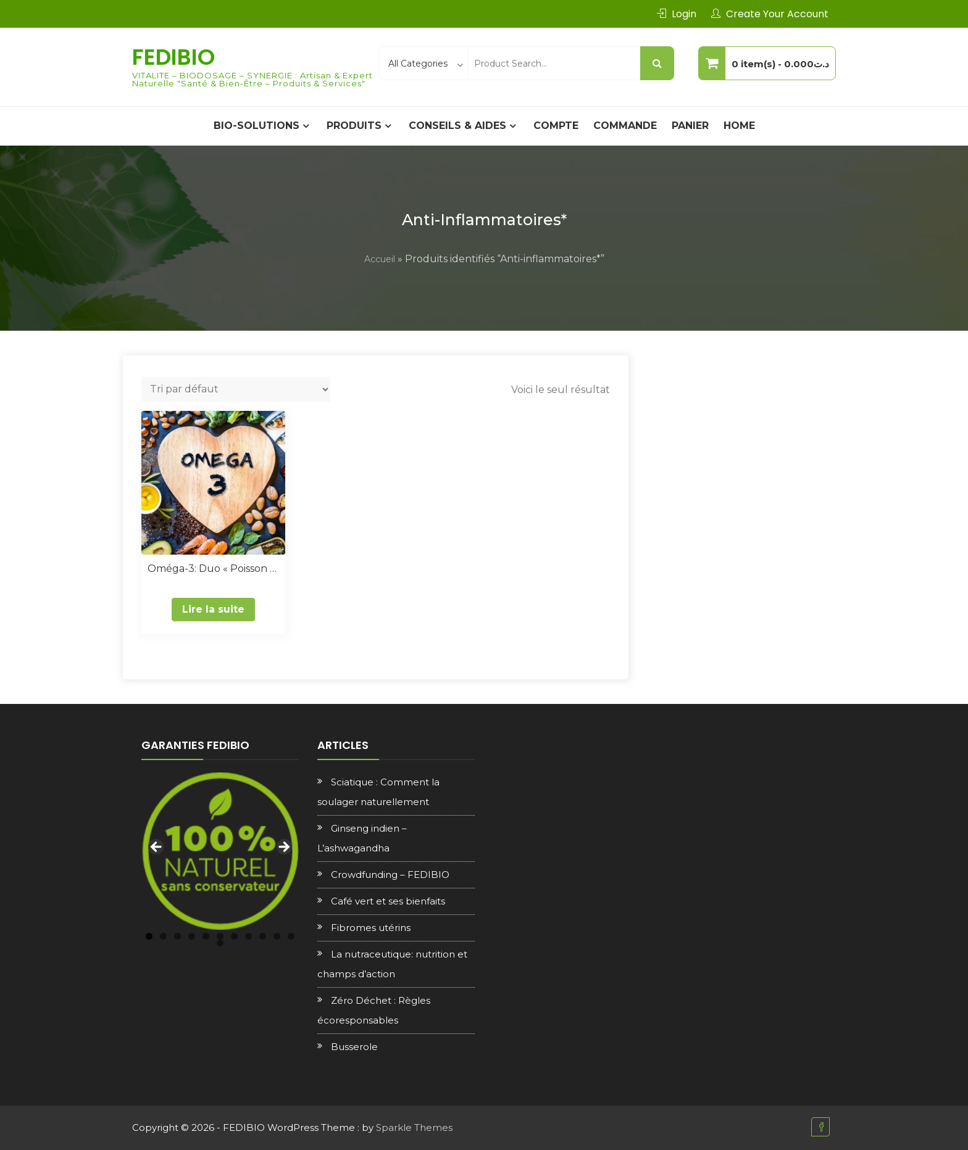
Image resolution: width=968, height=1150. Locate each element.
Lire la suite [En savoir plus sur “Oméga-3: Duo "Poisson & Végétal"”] (213, 609)
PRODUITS (354, 125)
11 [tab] (291, 936)
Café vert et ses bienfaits (388, 901)
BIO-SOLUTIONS (256, 125)
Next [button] (283, 847)
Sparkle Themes (414, 1127)
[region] (220, 851)
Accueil (379, 259)
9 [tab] (262, 936)
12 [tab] (220, 943)
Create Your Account (777, 14)
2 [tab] (163, 936)
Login (684, 14)
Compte (555, 125)
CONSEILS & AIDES (457, 125)
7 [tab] (234, 936)
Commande (625, 125)
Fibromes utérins (371, 927)
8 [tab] (248, 936)
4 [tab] (191, 936)
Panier (690, 125)
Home (739, 125)
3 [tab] (177, 936)
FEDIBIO (173, 57)
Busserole (354, 1047)
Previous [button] (157, 847)
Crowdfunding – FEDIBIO (390, 874)
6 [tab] (220, 936)
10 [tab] (276, 936)
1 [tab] (149, 936)
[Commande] (235, 389)
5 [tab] (205, 936)
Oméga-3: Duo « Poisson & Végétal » (213, 568)
